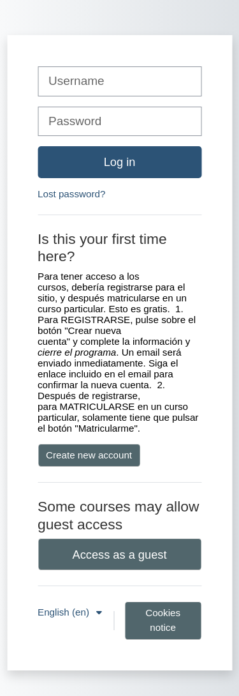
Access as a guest (120, 554)
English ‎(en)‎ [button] (65, 612)
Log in (120, 162)
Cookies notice (162, 620)
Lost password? (71, 193)
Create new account (89, 455)
